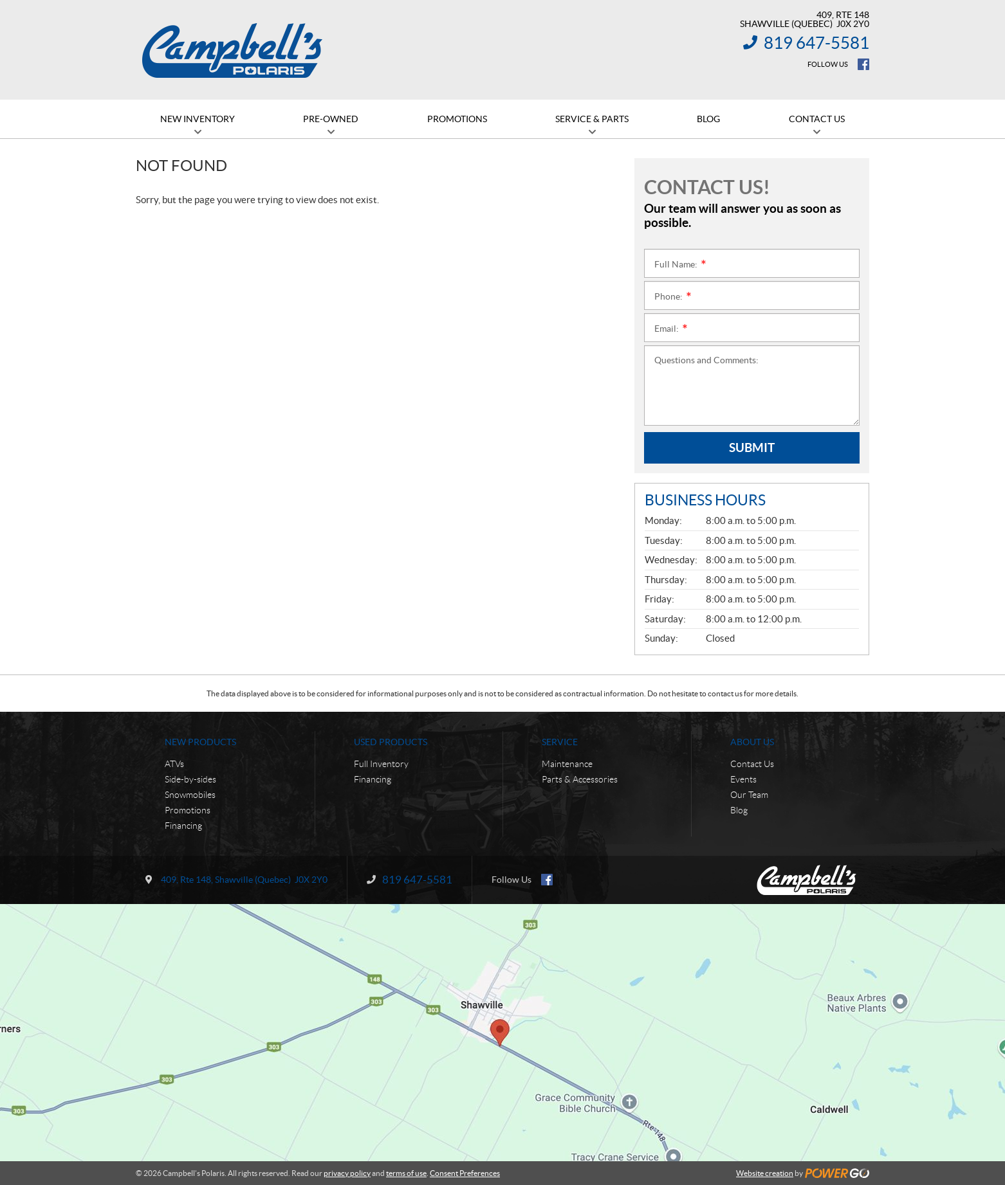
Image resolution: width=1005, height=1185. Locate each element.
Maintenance (567, 764)
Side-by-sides (190, 779)
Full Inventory (381, 764)
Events (743, 779)
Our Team (749, 795)
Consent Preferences (465, 1173)
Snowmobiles (190, 795)
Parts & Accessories (580, 779)
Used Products (390, 742)
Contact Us (752, 764)
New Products (200, 742)
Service (560, 742)
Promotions (187, 810)
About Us (752, 742)
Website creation (764, 1173)
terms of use (406, 1173)
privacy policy (347, 1173)
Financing (183, 825)
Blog (739, 810)
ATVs (174, 764)
